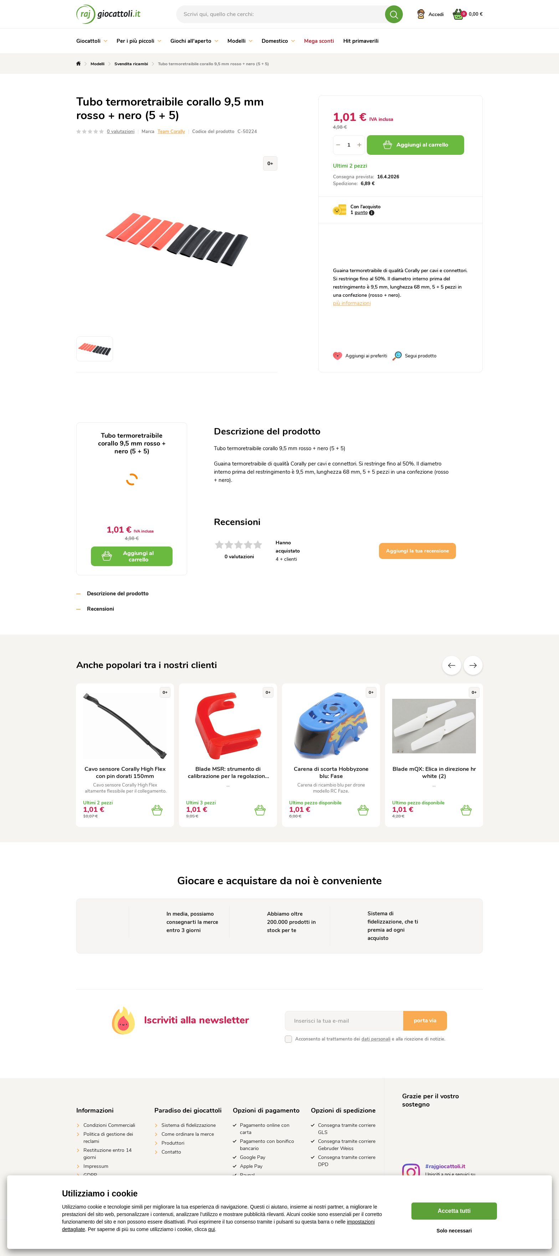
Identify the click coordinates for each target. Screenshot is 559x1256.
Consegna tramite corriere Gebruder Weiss (346, 1145)
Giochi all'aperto (194, 41)
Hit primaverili (361, 41)
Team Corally (171, 131)
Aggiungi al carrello (415, 145)
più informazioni (352, 303)
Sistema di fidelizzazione (188, 1125)
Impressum (95, 1166)
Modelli (239, 41)
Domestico (278, 41)
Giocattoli (91, 41)
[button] (360, 145)
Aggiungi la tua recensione (417, 551)
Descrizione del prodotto (118, 593)
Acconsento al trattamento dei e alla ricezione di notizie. (370, 1039)
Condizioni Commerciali (109, 1125)
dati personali (375, 1039)
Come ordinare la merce (187, 1134)
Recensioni (100, 608)
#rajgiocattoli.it (445, 1167)
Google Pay (252, 1157)
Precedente (451, 665)
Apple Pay (251, 1166)
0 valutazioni (120, 131)
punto (361, 212)
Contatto (171, 1152)
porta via (425, 1020)
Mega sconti (319, 41)
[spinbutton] (349, 145)
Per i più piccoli (139, 41)
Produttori (172, 1143)
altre (473, 665)
